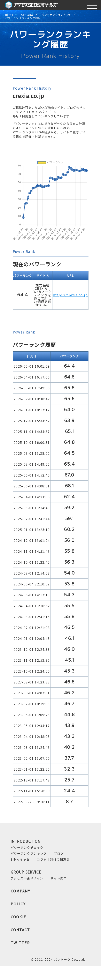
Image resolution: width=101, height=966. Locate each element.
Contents (27, 14)
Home (9, 14)
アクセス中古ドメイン (27, 878)
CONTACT (20, 929)
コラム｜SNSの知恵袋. (54, 859)
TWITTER (20, 942)
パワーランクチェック (27, 847)
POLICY (18, 903)
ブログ (59, 853)
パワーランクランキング (56, 14)
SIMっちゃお (20, 859)
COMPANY (20, 890)
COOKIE (18, 916)
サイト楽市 (58, 878)
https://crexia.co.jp (70, 294)
